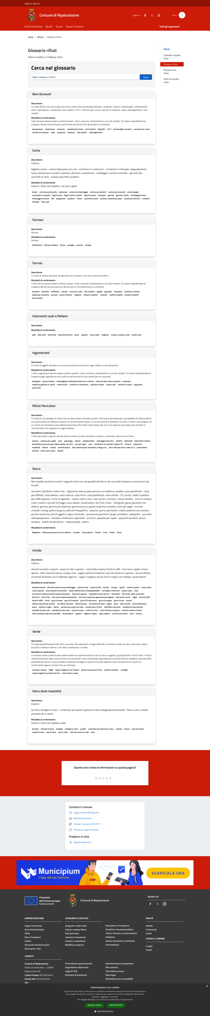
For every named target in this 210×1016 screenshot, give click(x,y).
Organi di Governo (33, 925)
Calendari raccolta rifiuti (172, 57)
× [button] (207, 986)
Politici (28, 941)
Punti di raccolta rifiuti (171, 80)
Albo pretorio (112, 967)
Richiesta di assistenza (76, 975)
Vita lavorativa (72, 933)
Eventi (149, 949)
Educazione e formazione (117, 925)
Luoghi (149, 946)
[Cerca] (182, 15)
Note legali (111, 975)
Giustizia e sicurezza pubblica (119, 929)
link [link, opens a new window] (131, 999)
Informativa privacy (115, 971)
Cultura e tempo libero (75, 929)
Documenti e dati (33, 948)
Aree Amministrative (34, 929)
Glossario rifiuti (171, 64)
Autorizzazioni (112, 944)
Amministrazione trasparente (119, 963)
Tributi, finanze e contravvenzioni (121, 933)
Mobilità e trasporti (74, 944)
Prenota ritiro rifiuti (170, 71)
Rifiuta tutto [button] (116, 1005)
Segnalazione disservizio (76, 967)
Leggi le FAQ (71, 971)
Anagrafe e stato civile (75, 925)
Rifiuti (40, 37)
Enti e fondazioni (33, 937)
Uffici (27, 933)
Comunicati (151, 929)
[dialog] (105, 999)
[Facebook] (144, 15)
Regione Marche (32, 3)
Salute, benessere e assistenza (120, 940)
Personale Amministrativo (37, 944)
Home (30, 37)
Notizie (149, 925)
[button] (105, 1011)
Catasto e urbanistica (75, 941)
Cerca (145, 77)
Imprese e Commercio (75, 937)
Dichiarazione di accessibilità (119, 978)
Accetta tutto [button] (94, 1005)
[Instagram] (157, 15)
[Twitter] (151, 15)
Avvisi (149, 933)
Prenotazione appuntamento (78, 963)
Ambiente (110, 937)
